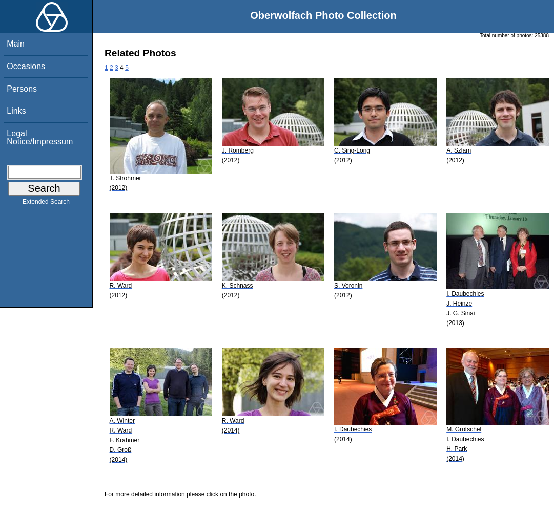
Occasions (26, 66)
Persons (22, 88)
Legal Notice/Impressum (40, 137)
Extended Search (46, 204)
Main (16, 43)
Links (16, 110)
